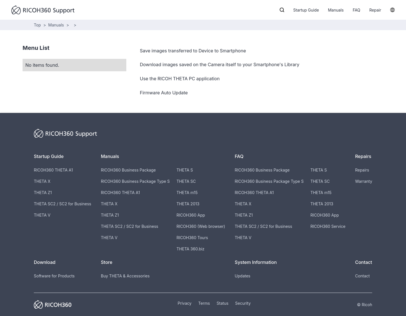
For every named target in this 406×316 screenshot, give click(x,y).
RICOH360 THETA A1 (53, 170)
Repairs (362, 170)
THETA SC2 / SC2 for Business (62, 203)
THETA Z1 (43, 192)
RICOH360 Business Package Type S (135, 181)
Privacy (184, 303)
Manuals (336, 10)
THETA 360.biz (190, 248)
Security (243, 303)
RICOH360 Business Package (128, 170)
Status (222, 303)
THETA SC (186, 181)
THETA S (184, 170)
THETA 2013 (187, 203)
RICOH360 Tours (192, 237)
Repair (375, 10)
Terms (204, 303)
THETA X (42, 181)
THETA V (42, 215)
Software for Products (54, 275)
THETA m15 (187, 192)
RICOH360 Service (327, 226)
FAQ (356, 10)
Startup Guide (306, 10)
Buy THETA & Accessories (125, 275)
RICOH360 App (190, 215)
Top (37, 25)
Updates (242, 275)
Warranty (363, 181)
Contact (362, 275)
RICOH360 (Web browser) (200, 226)
